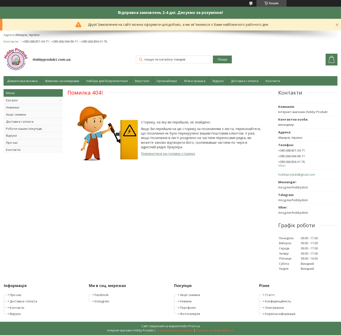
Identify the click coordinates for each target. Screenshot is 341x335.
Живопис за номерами (62, 81)
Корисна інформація (280, 314)
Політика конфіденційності (215, 330)
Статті (269, 295)
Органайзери (167, 81)
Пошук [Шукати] (222, 59)
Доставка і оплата (244, 81)
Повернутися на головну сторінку (168, 153)
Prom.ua (194, 326)
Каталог (12, 100)
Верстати (142, 81)
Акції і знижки (16, 114)
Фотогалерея (190, 314)
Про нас (12, 142)
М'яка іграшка (194, 81)
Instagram (102, 301)
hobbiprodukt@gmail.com (296, 175)
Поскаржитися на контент (175, 330)
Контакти (273, 81)
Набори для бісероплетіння (107, 81)
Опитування (274, 307)
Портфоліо (188, 307)
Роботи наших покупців (24, 128)
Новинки (12, 107)
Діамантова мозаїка (22, 81)
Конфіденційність (278, 301)
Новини (186, 301)
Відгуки (218, 81)
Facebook (102, 295)
